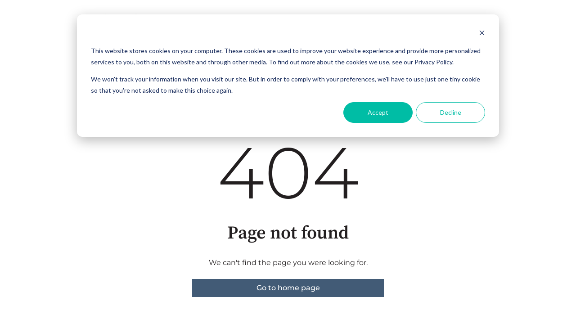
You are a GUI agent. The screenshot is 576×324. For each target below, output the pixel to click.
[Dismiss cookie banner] (482, 34)
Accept (378, 112)
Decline (450, 112)
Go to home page (288, 288)
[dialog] (288, 75)
